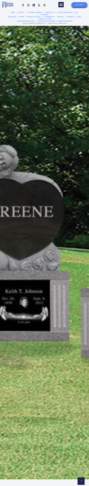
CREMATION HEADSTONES (25, 21)
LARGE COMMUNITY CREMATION (34, 23)
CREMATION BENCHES (65, 21)
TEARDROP (70, 17)
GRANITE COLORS (45, 19)
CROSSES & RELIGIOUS (64, 12)
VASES (79, 17)
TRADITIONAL (11, 17)
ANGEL (13, 12)
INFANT (22, 17)
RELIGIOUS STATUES (33, 17)
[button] (61, 4)
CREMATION (49, 12)
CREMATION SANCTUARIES (47, 21)
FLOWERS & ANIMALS (35, 12)
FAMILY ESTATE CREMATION (57, 23)
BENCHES (61, 17)
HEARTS (21, 12)
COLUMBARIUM (49, 17)
